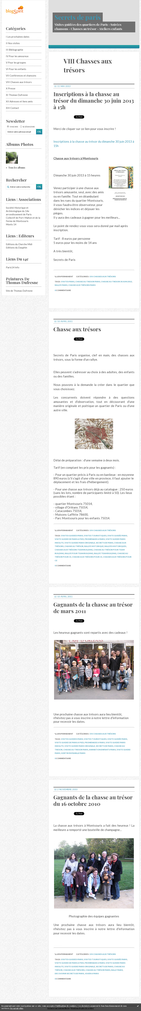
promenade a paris (95, 539)
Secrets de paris (78, 17)
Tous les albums (16, 167)
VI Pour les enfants (16, 69)
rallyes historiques (115, 546)
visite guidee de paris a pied (69, 539)
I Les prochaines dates (17, 36)
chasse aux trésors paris (82, 285)
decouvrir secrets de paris (69, 973)
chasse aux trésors (74, 970)
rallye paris (61, 285)
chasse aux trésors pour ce (87, 557)
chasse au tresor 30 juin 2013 (116, 281)
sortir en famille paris (73, 753)
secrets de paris (104, 543)
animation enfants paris (102, 749)
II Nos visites (13, 43)
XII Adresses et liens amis (19, 101)
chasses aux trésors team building (74, 549)
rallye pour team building (79, 553)
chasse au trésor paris (97, 970)
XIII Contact (12, 107)
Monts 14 (11, 224)
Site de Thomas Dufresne (19, 290)
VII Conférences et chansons (21, 75)
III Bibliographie (14, 49)
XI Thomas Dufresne (17, 94)
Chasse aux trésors (77, 329)
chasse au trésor (73, 546)
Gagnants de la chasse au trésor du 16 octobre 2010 (93, 800)
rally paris (117, 970)
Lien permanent (64, 276)
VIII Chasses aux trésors (19, 82)
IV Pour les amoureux (17, 56)
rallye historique (94, 546)
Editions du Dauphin (16, 247)
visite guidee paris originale (79, 543)
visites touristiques (95, 535)
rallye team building (105, 553)
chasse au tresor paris (87, 281)
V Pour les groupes (16, 62)
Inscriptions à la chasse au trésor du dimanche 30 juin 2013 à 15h (93, 100)
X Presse (10, 88)
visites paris (67, 281)
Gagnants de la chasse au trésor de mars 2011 (93, 608)
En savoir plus (16, 1008)
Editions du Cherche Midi (19, 244)
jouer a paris (92, 973)
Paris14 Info (12, 267)
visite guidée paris (117, 535)
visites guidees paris (72, 535)
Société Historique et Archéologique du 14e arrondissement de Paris (19, 211)
